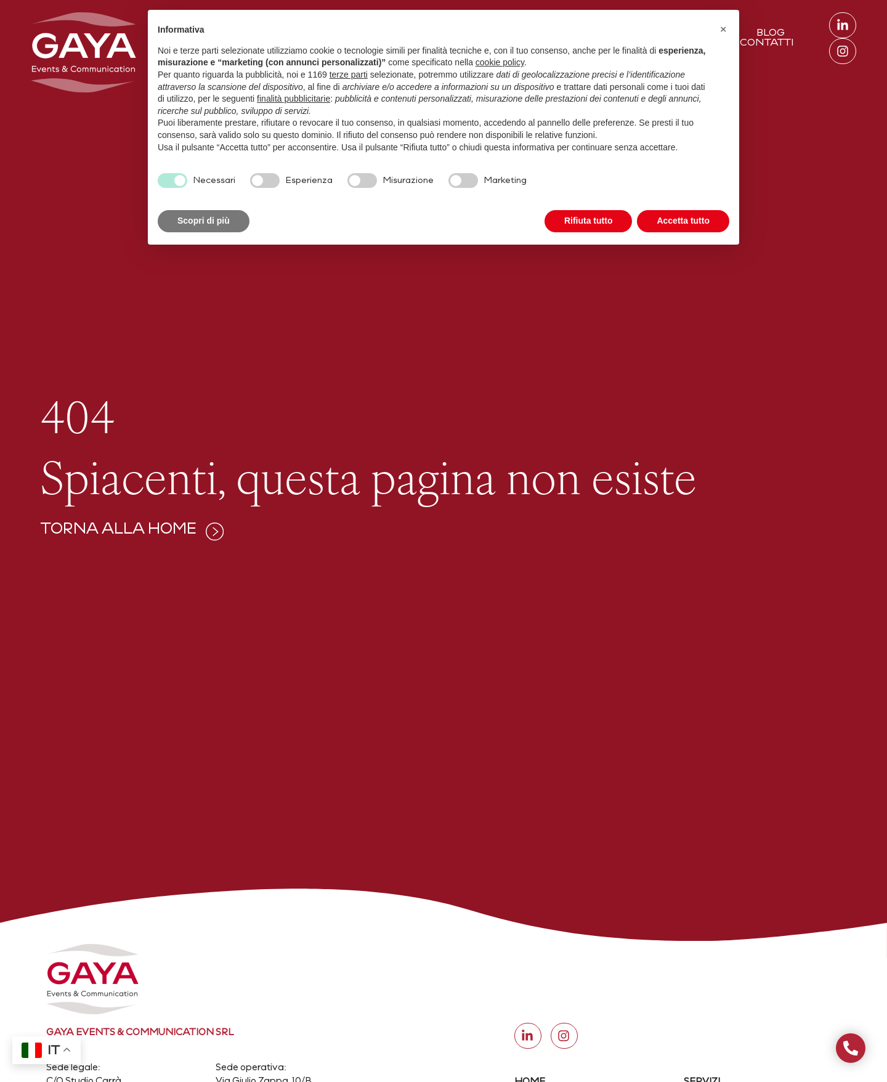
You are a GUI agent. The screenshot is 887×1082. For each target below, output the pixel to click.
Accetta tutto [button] (683, 221)
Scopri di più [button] (203, 221)
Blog (770, 33)
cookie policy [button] (500, 62)
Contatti (767, 43)
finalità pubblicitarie (293, 99)
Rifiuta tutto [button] (588, 221)
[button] (723, 29)
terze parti (349, 74)
